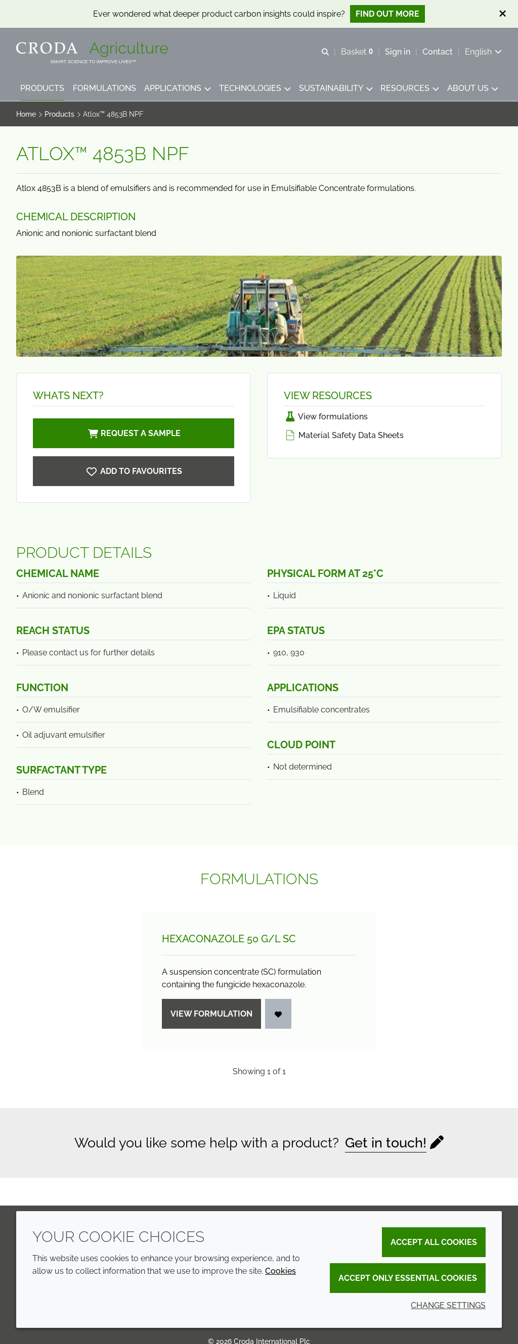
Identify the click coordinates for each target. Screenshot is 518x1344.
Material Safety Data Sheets (344, 435)
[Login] (278, 1014)
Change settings (448, 1305)
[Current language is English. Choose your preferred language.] (483, 51)
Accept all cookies (434, 1242)
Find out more (387, 14)
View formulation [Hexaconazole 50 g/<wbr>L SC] (211, 1014)
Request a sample (134, 433)
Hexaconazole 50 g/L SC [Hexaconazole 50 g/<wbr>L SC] (229, 939)
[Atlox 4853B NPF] (133, 471)
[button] (42, 88)
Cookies (280, 1271)
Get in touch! (385, 1142)
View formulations (326, 416)
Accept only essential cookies (407, 1278)
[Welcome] (93, 49)
